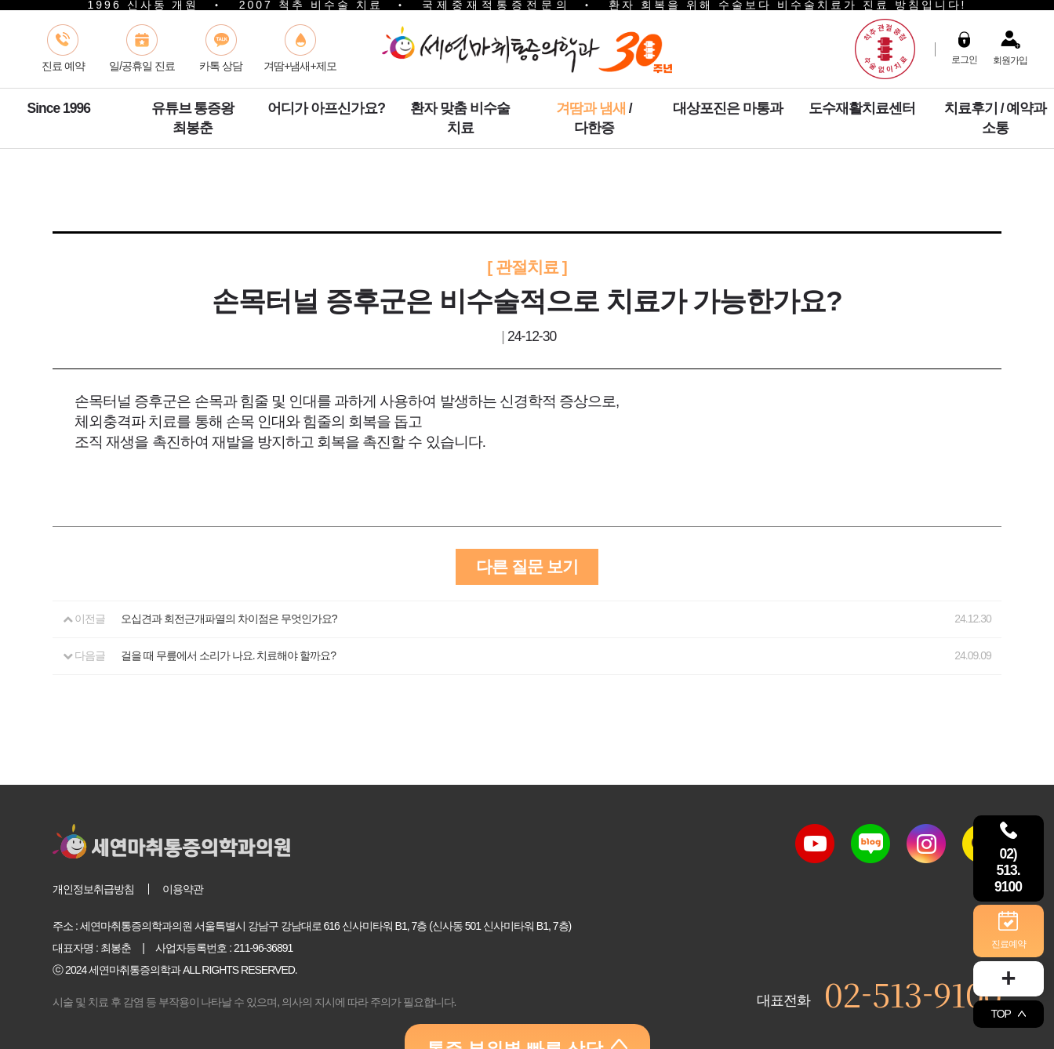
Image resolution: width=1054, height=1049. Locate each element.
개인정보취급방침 (93, 889)
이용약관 (182, 889)
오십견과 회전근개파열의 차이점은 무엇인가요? (228, 618)
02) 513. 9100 (1008, 855)
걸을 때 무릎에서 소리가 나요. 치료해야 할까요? (228, 655)
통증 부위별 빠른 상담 (527, 1023)
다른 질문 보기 (527, 566)
